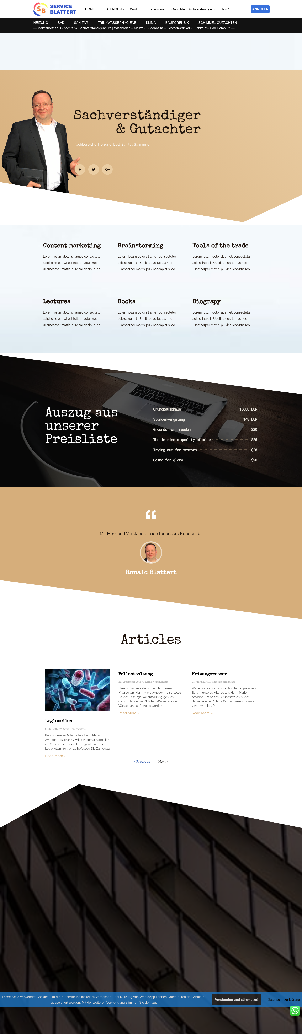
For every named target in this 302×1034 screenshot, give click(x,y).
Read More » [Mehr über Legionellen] (55, 756)
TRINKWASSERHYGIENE (118, 23)
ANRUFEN (260, 9)
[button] (124, 9)
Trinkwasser (158, 9)
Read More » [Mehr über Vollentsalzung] (128, 713)
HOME (90, 9)
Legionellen (58, 721)
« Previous (142, 762)
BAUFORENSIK (179, 23)
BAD (61, 23)
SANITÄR (81, 23)
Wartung (137, 9)
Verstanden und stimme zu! (236, 999)
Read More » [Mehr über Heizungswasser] (202, 713)
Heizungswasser (209, 674)
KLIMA (152, 23)
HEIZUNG (40, 23)
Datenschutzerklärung (283, 999)
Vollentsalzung (135, 674)
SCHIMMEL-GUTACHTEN (219, 23)
